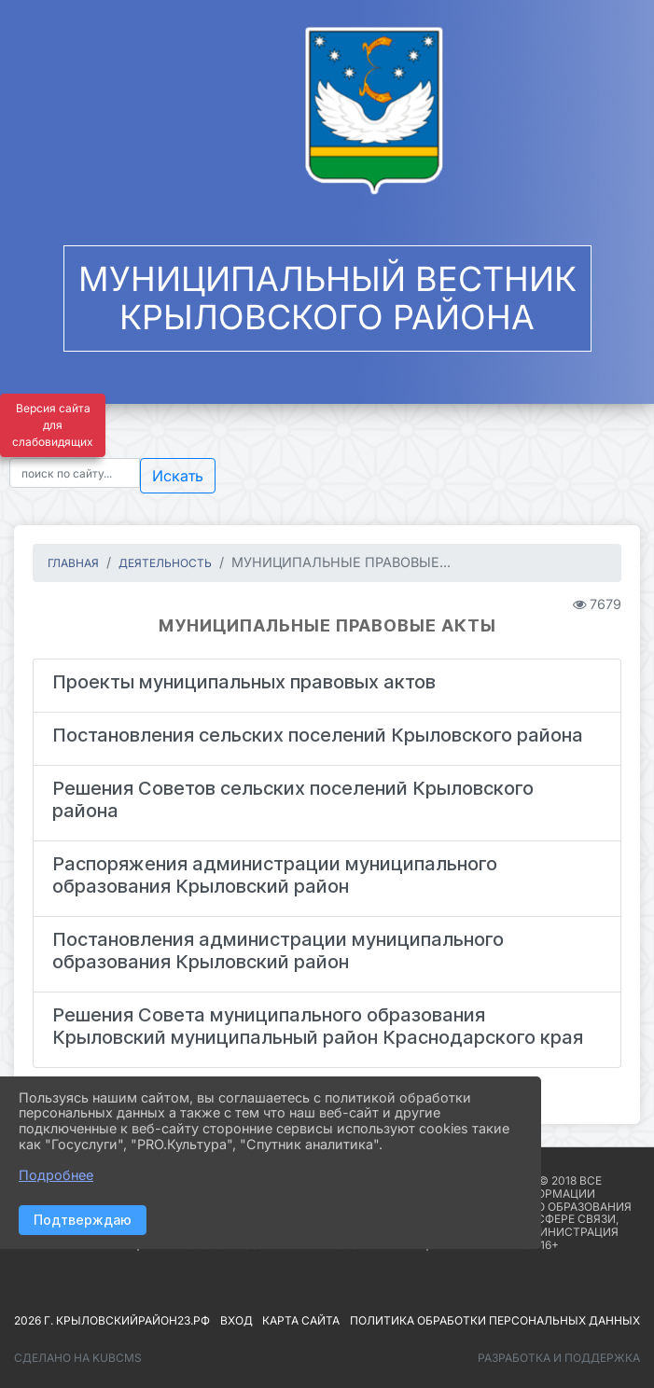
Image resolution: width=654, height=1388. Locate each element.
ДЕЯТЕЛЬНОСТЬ (165, 563)
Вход (236, 1320)
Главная (73, 563)
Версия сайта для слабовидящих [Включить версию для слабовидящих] (52, 425)
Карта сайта (301, 1320)
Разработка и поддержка (559, 1358)
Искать (177, 475)
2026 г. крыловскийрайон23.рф (112, 1320)
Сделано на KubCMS (78, 1358)
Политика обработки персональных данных (495, 1320)
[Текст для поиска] (74, 473)
